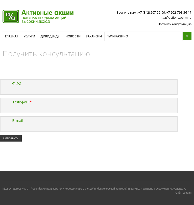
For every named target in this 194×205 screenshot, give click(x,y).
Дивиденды (50, 36)
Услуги (29, 36)
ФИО (16, 83)
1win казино (117, 36)
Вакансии (94, 36)
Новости (73, 36)
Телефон (22, 101)
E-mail (17, 120)
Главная (11, 36)
